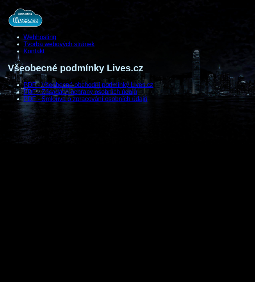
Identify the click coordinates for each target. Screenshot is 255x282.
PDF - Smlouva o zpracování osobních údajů (85, 99)
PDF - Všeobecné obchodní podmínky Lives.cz (88, 84)
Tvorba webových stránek (59, 44)
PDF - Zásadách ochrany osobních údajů (80, 92)
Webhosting (39, 37)
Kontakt (34, 51)
